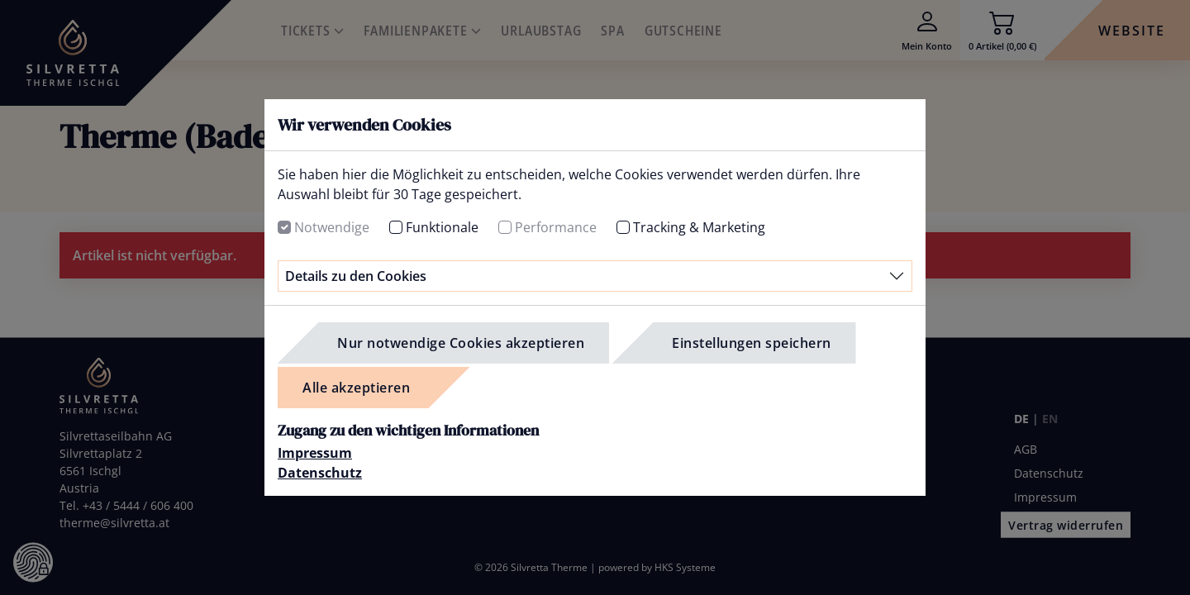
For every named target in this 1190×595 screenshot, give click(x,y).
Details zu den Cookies (355, 276)
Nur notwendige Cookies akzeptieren (460, 343)
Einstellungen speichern (751, 343)
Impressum (315, 453)
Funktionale (442, 227)
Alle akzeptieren (356, 387)
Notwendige (331, 227)
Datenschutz (320, 473)
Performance (556, 227)
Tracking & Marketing (699, 227)
